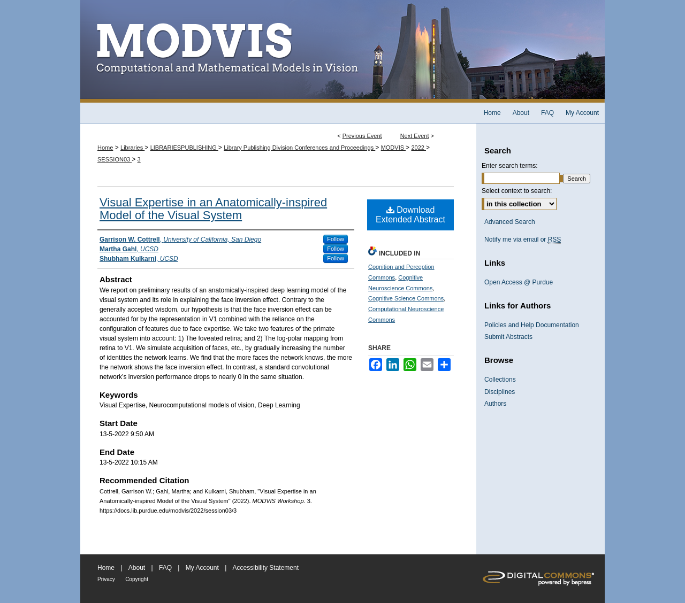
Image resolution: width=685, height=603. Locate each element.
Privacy (106, 579)
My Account (202, 567)
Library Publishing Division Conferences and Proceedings (299, 147)
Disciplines (499, 392)
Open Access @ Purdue (518, 282)
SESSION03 (114, 159)
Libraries (132, 147)
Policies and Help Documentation (531, 325)
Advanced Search (509, 222)
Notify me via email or (522, 239)
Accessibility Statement (266, 567)
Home (105, 147)
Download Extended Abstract (410, 214)
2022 (418, 147)
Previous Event (362, 136)
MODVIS (393, 147)
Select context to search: (517, 191)
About (136, 567)
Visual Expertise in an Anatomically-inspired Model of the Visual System (213, 209)
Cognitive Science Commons (406, 298)
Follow (335, 239)
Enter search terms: (510, 165)
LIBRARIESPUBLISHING (184, 147)
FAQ (165, 567)
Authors (495, 403)
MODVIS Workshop (342, 51)
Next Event (414, 136)
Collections (500, 379)
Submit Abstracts (508, 337)
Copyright (136, 579)
